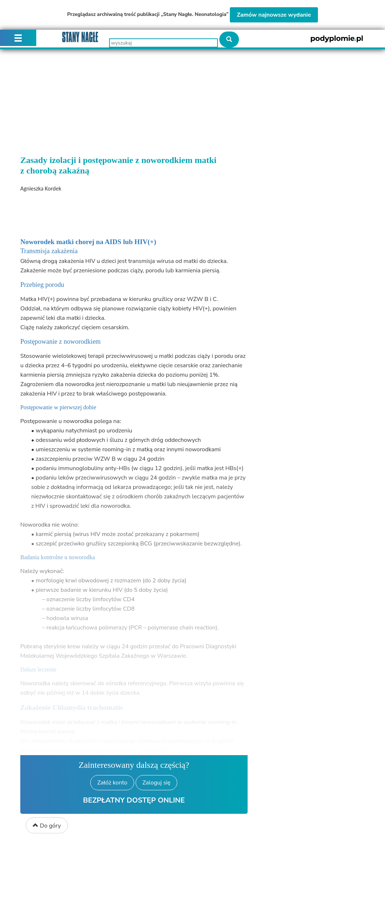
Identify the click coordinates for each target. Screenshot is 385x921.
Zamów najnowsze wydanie (274, 15)
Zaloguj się (156, 783)
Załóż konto (112, 783)
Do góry (47, 826)
